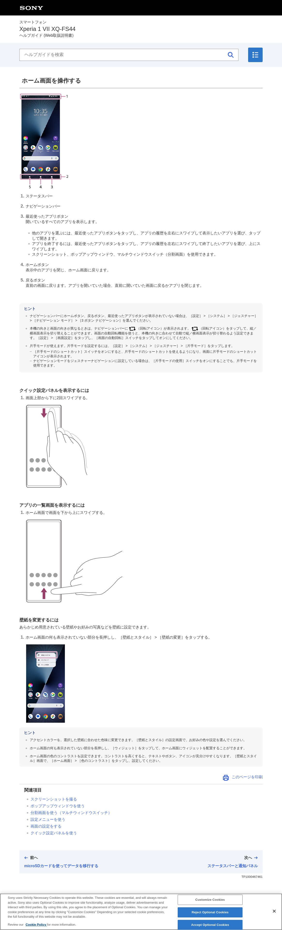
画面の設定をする (45, 826)
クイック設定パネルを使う (53, 833)
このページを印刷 (247, 777)
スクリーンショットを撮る (53, 799)
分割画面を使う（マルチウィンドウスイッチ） (71, 813)
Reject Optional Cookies (210, 915)
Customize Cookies (210, 903)
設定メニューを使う (47, 819)
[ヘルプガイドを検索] (128, 55)
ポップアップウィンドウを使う (57, 806)
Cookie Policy (36, 928)
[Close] (274, 914)
